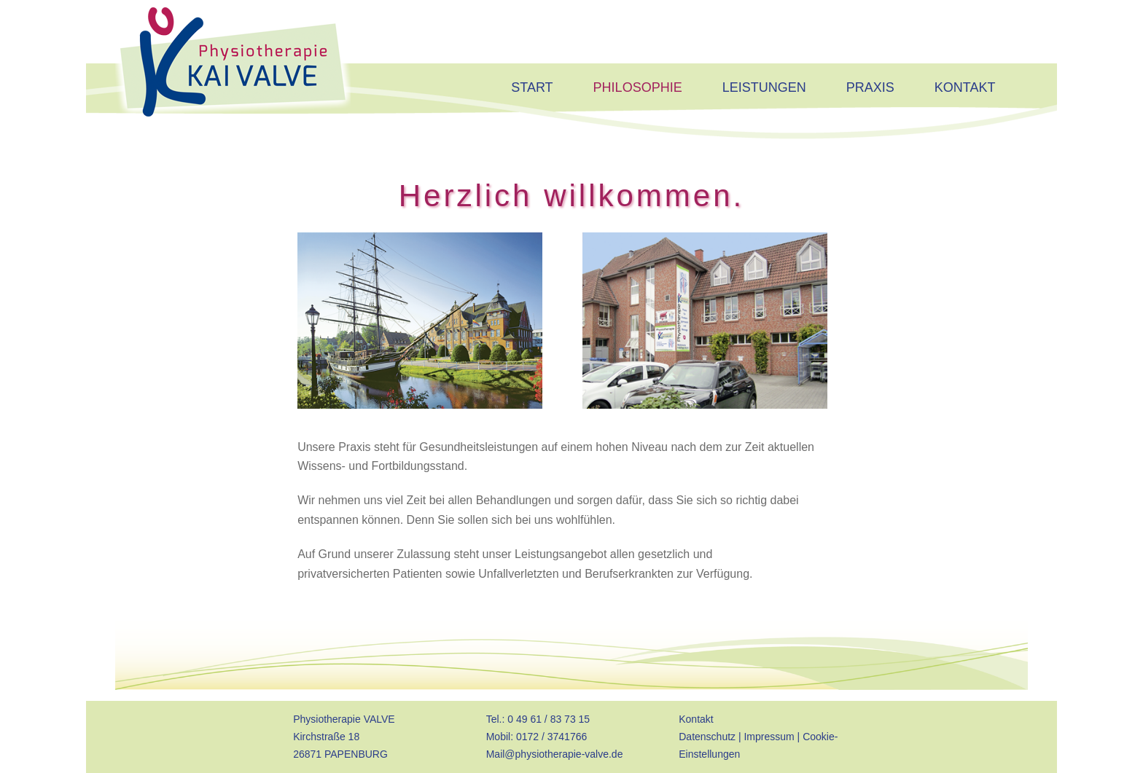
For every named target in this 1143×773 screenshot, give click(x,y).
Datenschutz (707, 736)
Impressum (769, 736)
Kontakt (696, 719)
